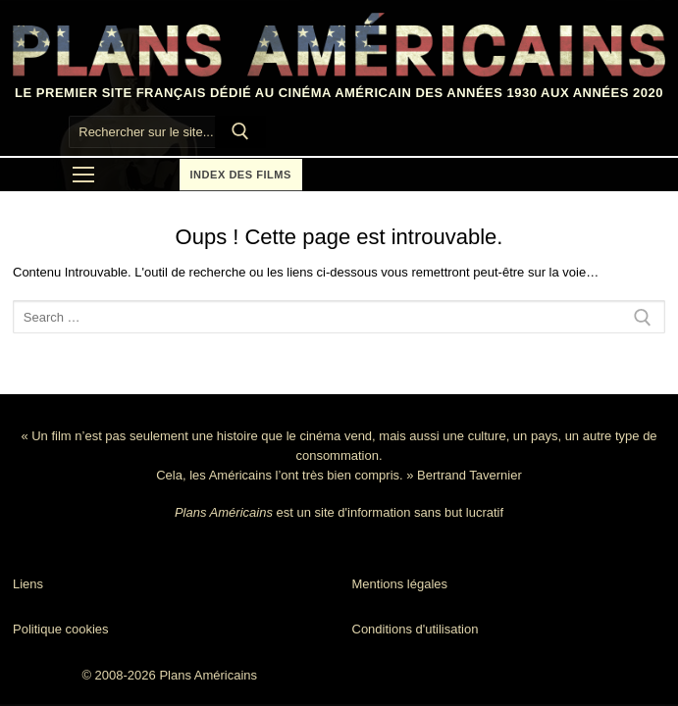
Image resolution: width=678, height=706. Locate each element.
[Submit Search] (240, 132)
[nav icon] (83, 174)
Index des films (240, 174)
